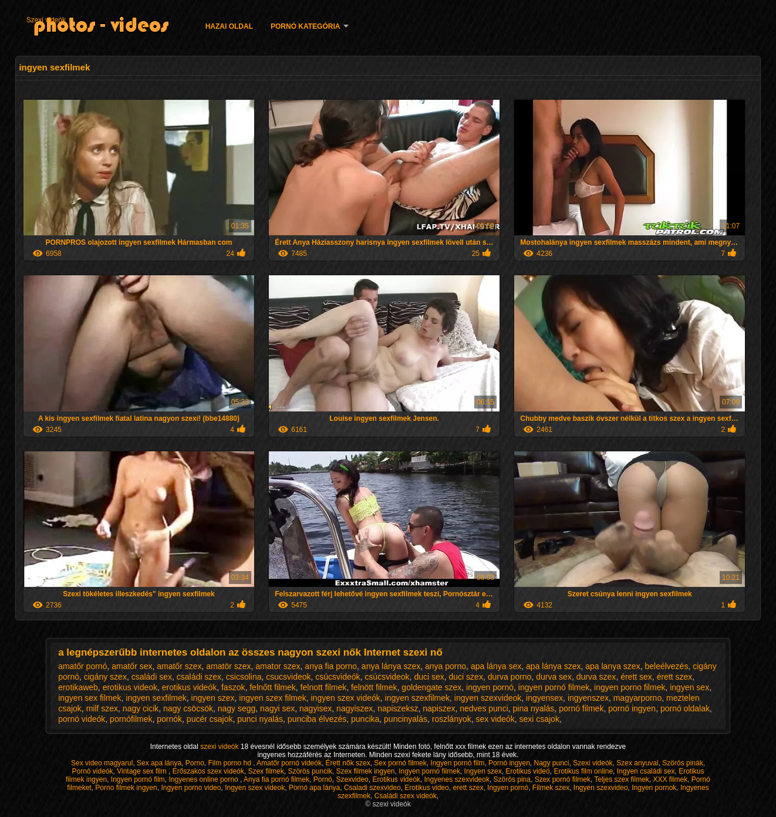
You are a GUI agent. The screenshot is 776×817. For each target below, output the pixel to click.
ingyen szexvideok (487, 698)
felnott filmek (324, 687)
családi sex (151, 676)
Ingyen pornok (654, 788)
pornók (169, 719)
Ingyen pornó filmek (429, 771)
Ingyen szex (483, 771)
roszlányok (451, 719)
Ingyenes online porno (204, 779)
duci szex (466, 676)
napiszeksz (397, 708)
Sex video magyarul (102, 763)
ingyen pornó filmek (553, 687)
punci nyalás (260, 719)
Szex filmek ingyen (365, 771)
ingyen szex (213, 698)
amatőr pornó (82, 666)
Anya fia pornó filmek (276, 779)
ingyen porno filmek (629, 687)
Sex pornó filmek (400, 763)
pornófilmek (131, 719)
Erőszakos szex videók (208, 771)
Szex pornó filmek (563, 779)
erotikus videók (189, 687)
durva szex (596, 676)
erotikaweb (78, 687)
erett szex (468, 788)
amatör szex (228, 666)
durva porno (510, 676)
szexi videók (220, 746)
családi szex (199, 676)
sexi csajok (539, 719)
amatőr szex (179, 666)
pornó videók (81, 719)
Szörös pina (512, 779)
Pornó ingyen (509, 763)
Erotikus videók (396, 779)
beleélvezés (666, 666)
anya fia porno (331, 666)
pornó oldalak (685, 708)
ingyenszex (588, 698)
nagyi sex (277, 708)
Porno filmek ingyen (126, 788)
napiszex (439, 708)
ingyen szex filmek (272, 698)
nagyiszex (354, 708)
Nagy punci (551, 763)
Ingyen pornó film (457, 763)
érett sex (636, 676)
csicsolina (244, 676)
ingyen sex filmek (89, 698)
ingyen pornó (490, 687)
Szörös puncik (310, 771)
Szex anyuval (637, 763)
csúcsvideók (337, 676)
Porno (194, 763)
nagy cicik (140, 708)
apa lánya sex (496, 666)
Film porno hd (230, 763)
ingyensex (544, 698)
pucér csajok (210, 719)
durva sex (554, 676)
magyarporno (637, 698)
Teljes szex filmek (621, 779)
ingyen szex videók (345, 698)
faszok (233, 687)
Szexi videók (46, 20)
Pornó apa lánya (314, 788)
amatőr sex (132, 666)
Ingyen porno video (191, 788)
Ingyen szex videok (255, 788)
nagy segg (237, 708)
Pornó (322, 779)
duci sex (429, 676)
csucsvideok (288, 676)
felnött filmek (374, 687)
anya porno (445, 666)
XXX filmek (670, 779)
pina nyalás (534, 708)
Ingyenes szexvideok (457, 779)
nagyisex (315, 708)
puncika (365, 719)
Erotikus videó (527, 771)
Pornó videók (92, 771)
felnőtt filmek (272, 687)
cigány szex (105, 676)
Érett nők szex (348, 763)
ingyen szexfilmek (417, 698)
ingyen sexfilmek (156, 698)
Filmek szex (550, 788)
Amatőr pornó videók (289, 763)
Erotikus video (426, 788)
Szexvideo (352, 779)
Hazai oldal (229, 26)
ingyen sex (689, 687)
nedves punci (484, 708)
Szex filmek (266, 771)
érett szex (675, 676)
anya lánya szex (391, 666)
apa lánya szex (553, 666)
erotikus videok (130, 687)
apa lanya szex (612, 666)
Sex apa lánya (159, 763)
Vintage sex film (142, 771)
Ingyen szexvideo (600, 788)
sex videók (495, 719)
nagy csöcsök (188, 708)
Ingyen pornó (507, 788)
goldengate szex (431, 687)
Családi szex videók (405, 796)
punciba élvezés (317, 719)
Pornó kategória (305, 26)
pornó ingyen (632, 708)
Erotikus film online (583, 771)
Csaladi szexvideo (372, 788)
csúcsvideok (387, 676)
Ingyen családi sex (646, 771)
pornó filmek (581, 708)
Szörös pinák (682, 763)
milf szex (102, 708)
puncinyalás (405, 719)
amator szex (277, 666)
